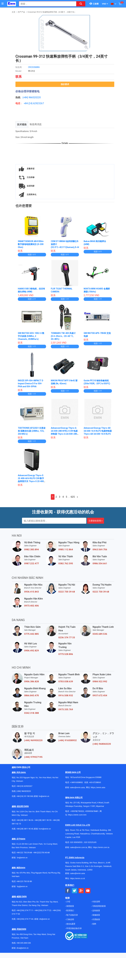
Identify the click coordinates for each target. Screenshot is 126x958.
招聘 (94, 924)
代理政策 (96, 919)
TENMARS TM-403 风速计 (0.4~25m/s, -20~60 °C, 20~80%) (63, 336)
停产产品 (21, 12)
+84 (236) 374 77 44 (24, 919)
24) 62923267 (36, 103)
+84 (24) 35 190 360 (24, 796)
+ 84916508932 (76, 782)
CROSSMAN (34, 67)
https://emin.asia (98, 787)
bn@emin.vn (22, 857)
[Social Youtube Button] (87, 890)
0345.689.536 (100, 634)
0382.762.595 (65, 563)
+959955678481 (92, 811)
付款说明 (96, 901)
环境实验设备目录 (74, 928)
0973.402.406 (31, 605)
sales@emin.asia (77, 787)
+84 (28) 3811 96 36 (24, 820)
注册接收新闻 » (96, 521)
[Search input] (46, 3)
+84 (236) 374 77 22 (43, 910)
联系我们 (70, 910)
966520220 (35, 97)
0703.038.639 (65, 681)
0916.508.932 (65, 695)
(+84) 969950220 (33, 740)
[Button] (2, 3)
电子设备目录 (72, 915)
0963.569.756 (100, 549)
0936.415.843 (31, 591)
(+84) (26, 97)
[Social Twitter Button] (74, 890)
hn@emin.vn (44, 796)
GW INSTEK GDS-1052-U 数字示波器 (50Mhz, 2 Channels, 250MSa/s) (31, 336)
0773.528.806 (65, 654)
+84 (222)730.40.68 (41, 852)
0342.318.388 (31, 713)
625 (73, 496)
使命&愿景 (70, 924)
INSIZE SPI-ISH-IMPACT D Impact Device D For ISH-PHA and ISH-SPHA (31, 383)
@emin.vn (23, 886)
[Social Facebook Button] (67, 890)
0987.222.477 (31, 563)
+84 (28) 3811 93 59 (43, 820)
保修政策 (96, 915)
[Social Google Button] (81, 890)
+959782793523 (77, 811)
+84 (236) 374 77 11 (24, 910)
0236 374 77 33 (66, 637)
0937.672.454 (100, 695)
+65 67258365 (95, 782)
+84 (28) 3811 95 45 (24, 829)
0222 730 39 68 (66, 591)
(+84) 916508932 (67, 740)
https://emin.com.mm (77, 815)
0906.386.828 (31, 681)
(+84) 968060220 (102, 744)
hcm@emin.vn (45, 829)
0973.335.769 (65, 709)
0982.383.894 (31, 549)
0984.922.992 (100, 681)
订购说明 (70, 919)
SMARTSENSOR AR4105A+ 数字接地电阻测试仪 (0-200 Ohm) (31, 244)
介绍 (68, 901)
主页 (13, 12)
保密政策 (70, 906)
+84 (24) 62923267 (24, 786)
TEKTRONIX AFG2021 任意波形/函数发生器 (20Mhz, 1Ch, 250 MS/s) (31, 431)
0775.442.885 (31, 634)
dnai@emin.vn (22, 948)
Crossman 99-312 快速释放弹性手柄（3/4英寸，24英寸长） (51, 12)
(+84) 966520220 (23, 791)
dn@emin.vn (44, 919)
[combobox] (46, 3)
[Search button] (80, 3)
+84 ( (26, 103)
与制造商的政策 (99, 906)
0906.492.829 (31, 650)
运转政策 (96, 910)
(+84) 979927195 (33, 757)
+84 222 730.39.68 (24, 852)
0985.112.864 (65, 549)
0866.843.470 (31, 695)
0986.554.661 (100, 563)
